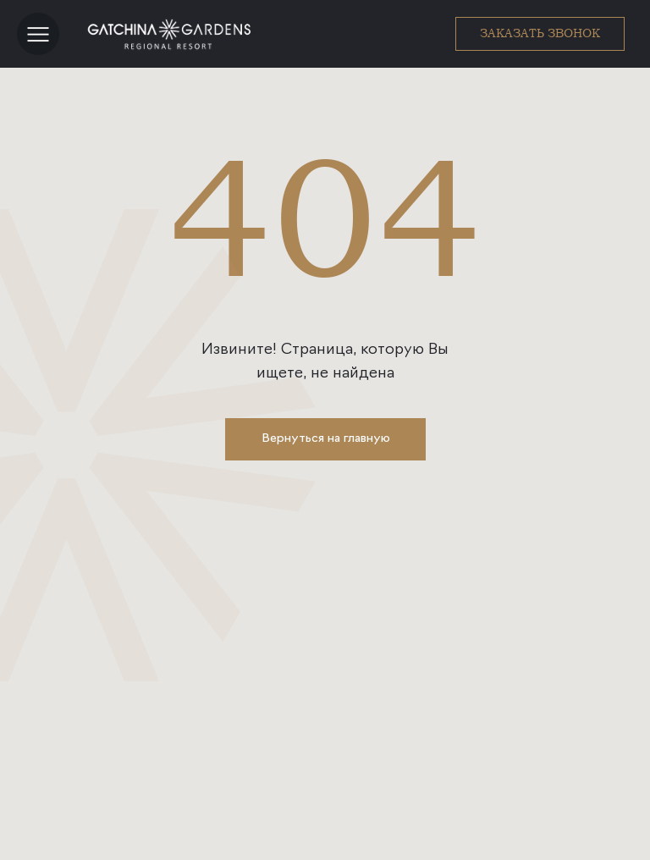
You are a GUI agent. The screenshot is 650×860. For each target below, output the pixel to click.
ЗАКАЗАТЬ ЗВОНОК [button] (540, 33)
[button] (38, 34)
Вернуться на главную (326, 439)
